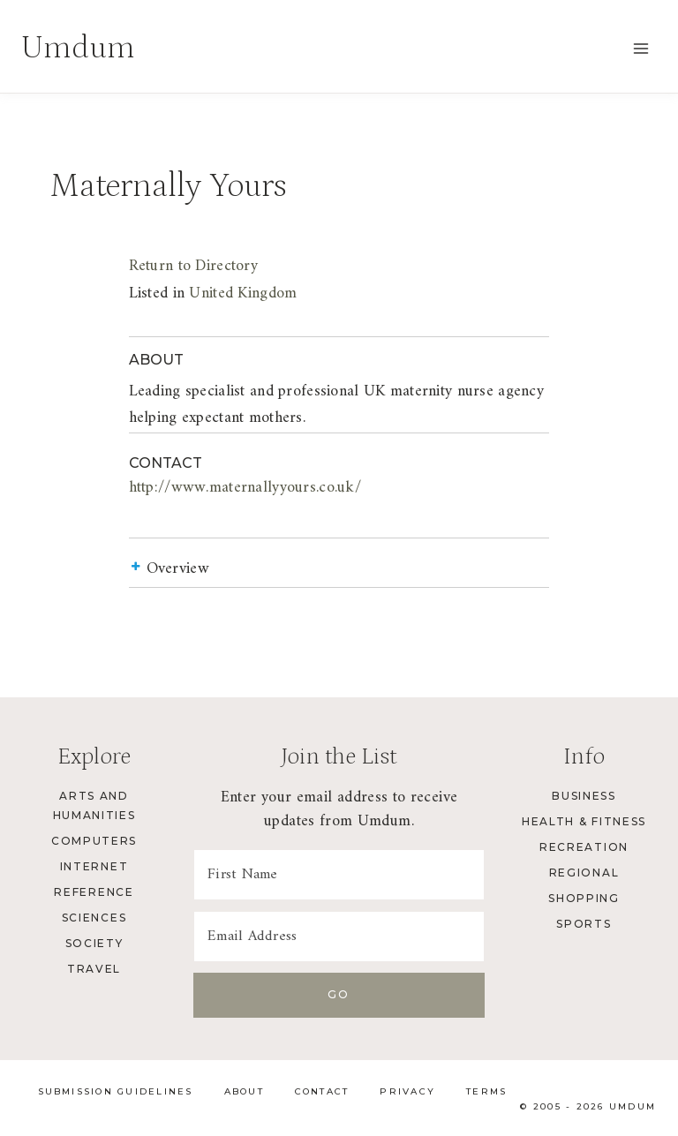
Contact (322, 1091)
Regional (584, 872)
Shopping (583, 898)
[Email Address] (339, 936)
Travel (94, 968)
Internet (94, 866)
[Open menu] (640, 48)
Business (583, 795)
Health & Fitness (584, 821)
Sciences (94, 917)
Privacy (407, 1091)
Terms (486, 1091)
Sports (583, 923)
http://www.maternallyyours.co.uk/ (192, 487)
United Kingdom (191, 293)
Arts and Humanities (94, 805)
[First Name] (339, 874)
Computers (94, 840)
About (244, 1091)
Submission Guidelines (115, 1091)
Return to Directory (140, 266)
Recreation (584, 847)
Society (94, 943)
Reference (93, 892)
